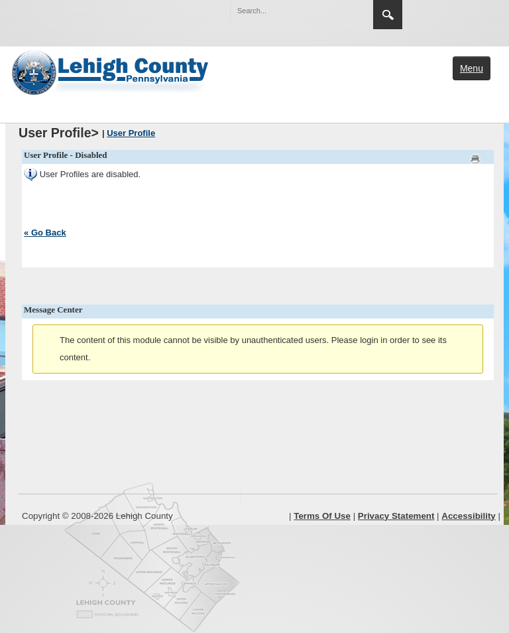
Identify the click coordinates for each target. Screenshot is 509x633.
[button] (334, 10)
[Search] (288, 10)
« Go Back (45, 233)
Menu (471, 68)
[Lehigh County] (111, 71)
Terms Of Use (322, 516)
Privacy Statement (396, 516)
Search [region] (387, 14)
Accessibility (468, 516)
